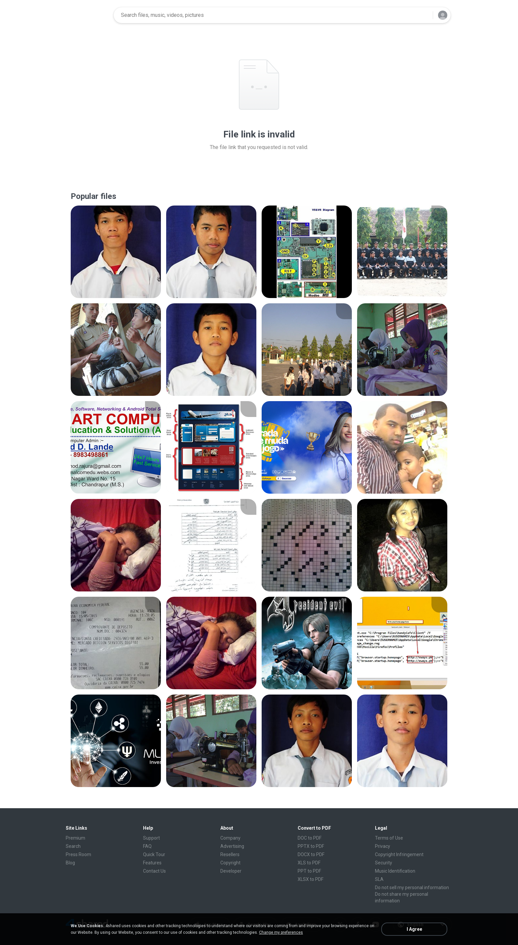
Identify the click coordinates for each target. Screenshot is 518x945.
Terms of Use (389, 838)
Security (383, 862)
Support (151, 838)
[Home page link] (87, 15)
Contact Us (154, 871)
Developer (230, 871)
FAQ (147, 846)
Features (152, 862)
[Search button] (424, 15)
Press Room (78, 854)
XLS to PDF (309, 862)
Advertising (232, 846)
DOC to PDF (309, 838)
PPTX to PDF (311, 846)
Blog (70, 862)
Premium (75, 838)
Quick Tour (154, 854)
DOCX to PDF (311, 854)
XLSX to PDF (310, 879)
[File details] (116, 252)
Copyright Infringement (399, 854)
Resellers (230, 854)
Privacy (382, 846)
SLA (379, 879)
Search (73, 846)
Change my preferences (281, 932)
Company (230, 838)
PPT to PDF (309, 871)
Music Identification (395, 871)
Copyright (230, 862)
